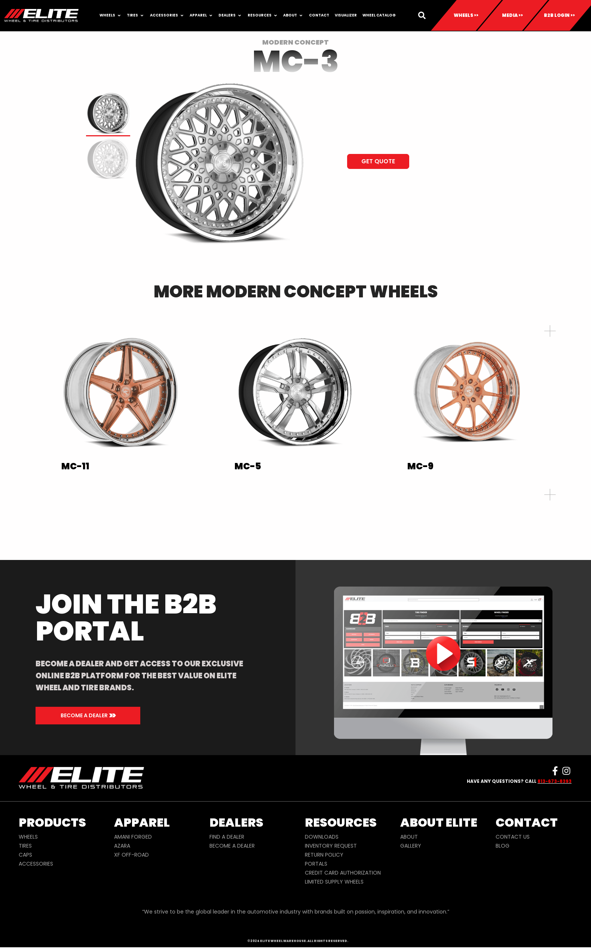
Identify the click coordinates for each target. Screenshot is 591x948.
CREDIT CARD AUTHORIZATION (343, 872)
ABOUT (409, 837)
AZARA (122, 845)
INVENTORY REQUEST (331, 845)
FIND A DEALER (226, 837)
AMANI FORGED (133, 837)
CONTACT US (513, 837)
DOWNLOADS (322, 837)
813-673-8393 (555, 781)
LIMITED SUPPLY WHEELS (334, 881)
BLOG (502, 845)
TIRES (25, 845)
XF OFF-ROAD (131, 854)
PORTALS (316, 863)
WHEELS (28, 837)
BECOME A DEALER (232, 845)
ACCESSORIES (36, 863)
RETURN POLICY (324, 854)
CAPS (25, 854)
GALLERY (410, 845)
